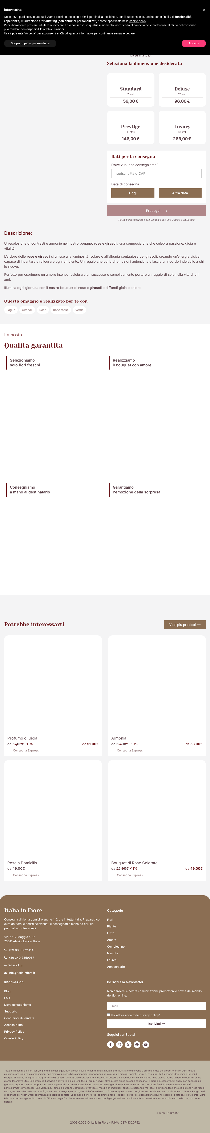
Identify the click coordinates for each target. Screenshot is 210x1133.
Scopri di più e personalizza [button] (30, 43)
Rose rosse (61, 310)
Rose (42, 310)
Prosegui (156, 211)
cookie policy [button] (137, 21)
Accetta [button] (194, 43)
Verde (79, 310)
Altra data (180, 193)
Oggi (133, 193)
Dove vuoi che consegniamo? (134, 165)
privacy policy (149, 1015)
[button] (204, 10)
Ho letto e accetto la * (135, 1015)
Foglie (11, 310)
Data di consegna (125, 184)
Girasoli (27, 310)
